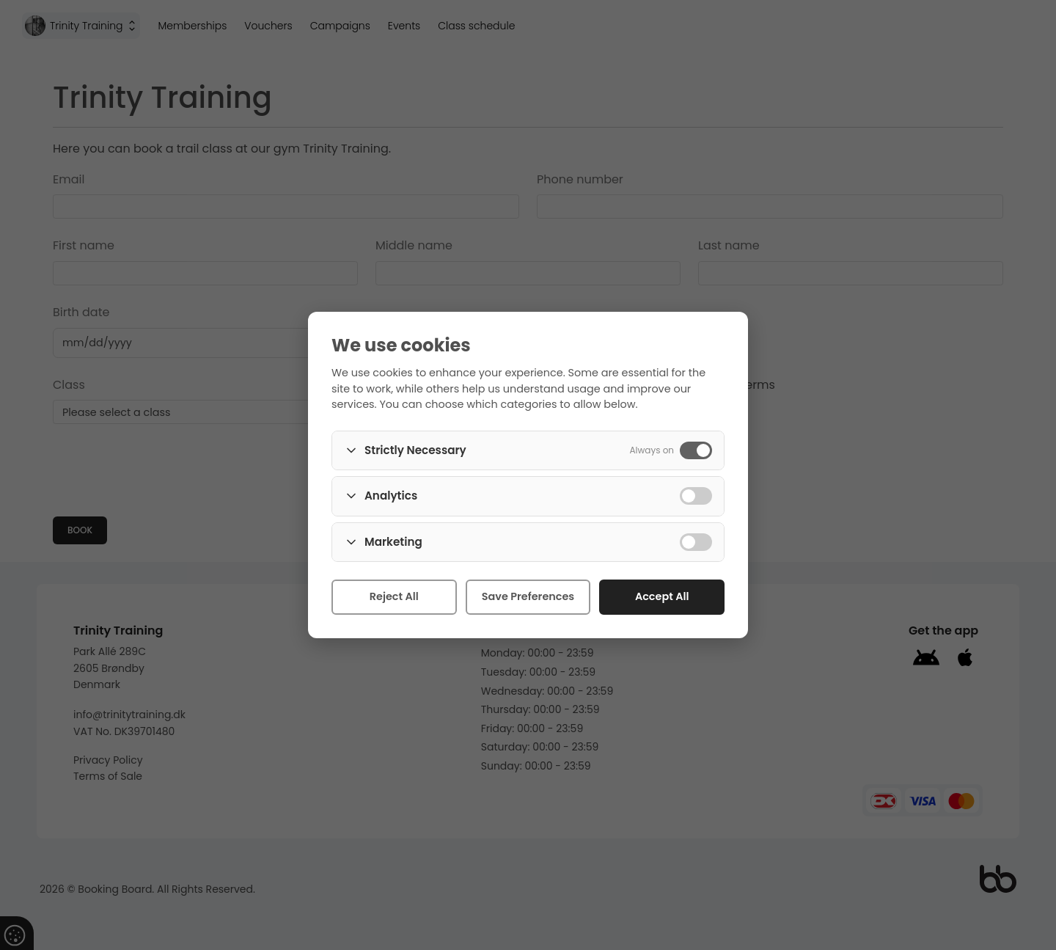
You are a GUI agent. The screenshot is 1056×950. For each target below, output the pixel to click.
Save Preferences (528, 596)
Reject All (394, 596)
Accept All (662, 596)
